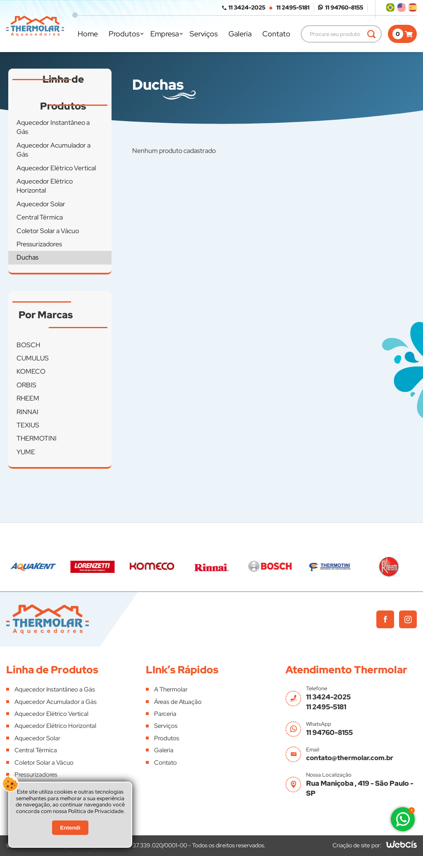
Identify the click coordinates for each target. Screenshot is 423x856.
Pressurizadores (39, 244)
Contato (276, 33)
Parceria (165, 714)
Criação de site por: (357, 845)
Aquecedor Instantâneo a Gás (53, 127)
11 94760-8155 (344, 7)
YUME (26, 452)
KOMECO (31, 371)
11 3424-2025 (246, 7)
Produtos (124, 33)
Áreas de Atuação (178, 702)
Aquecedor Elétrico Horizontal (45, 186)
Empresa (164, 33)
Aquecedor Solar (41, 204)
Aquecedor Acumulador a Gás (53, 150)
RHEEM (28, 398)
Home (88, 33)
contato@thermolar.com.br (349, 757)
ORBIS (26, 385)
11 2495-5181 (292, 7)
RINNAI (27, 412)
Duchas (27, 257)
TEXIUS (28, 425)
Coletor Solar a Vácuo (48, 231)
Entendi (70, 828)
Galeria (240, 33)
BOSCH (28, 345)
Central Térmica (40, 217)
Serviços (204, 33)
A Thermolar (171, 689)
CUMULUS (33, 358)
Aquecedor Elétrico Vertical (56, 168)
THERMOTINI (37, 438)
